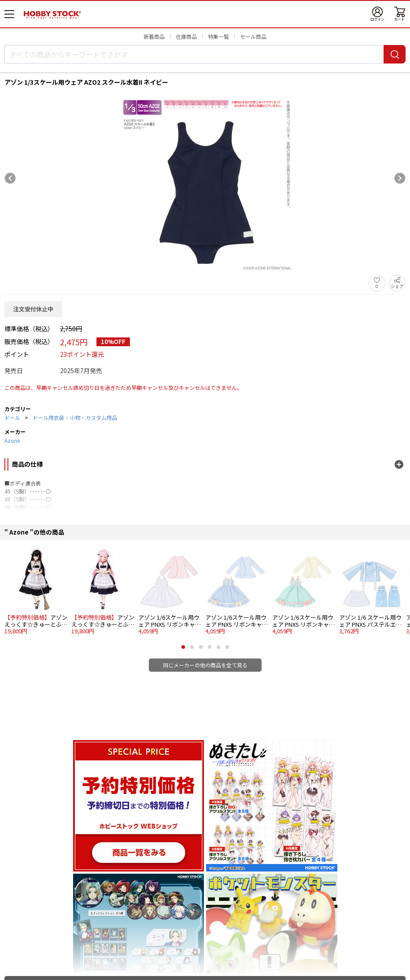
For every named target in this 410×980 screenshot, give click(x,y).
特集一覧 (218, 36)
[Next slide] (400, 178)
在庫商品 (186, 36)
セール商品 (253, 36)
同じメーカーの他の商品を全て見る (205, 665)
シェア (397, 286)
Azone (12, 440)
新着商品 (154, 36)
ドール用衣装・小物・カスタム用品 (75, 417)
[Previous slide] (10, 178)
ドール (12, 417)
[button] (183, 647)
